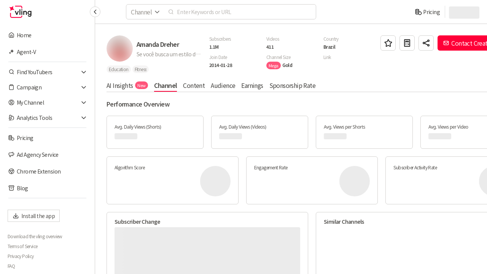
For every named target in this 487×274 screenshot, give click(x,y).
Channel (165, 85)
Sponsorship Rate (292, 85)
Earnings (252, 85)
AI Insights (127, 85)
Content (194, 85)
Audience (223, 85)
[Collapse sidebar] (95, 11)
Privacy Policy (21, 256)
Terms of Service (22, 246)
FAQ (11, 266)
